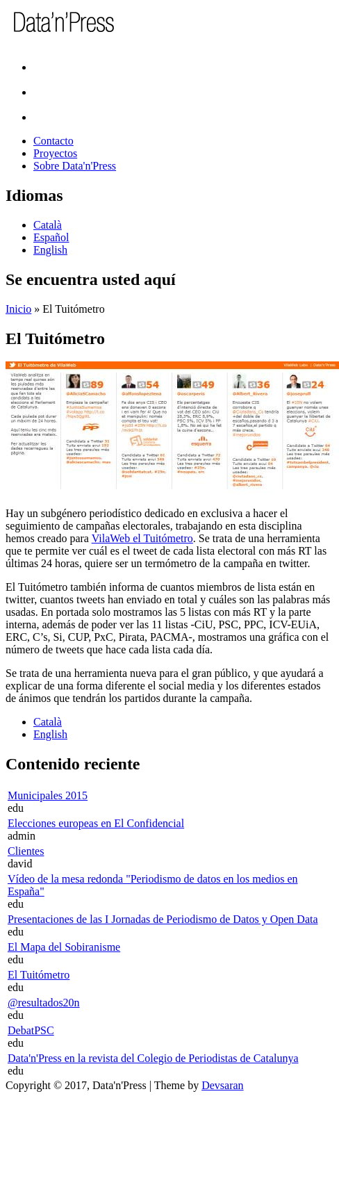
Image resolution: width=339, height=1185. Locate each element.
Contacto (53, 141)
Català (47, 225)
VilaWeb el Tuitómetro (142, 538)
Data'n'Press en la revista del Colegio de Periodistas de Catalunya (153, 1058)
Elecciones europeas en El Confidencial (96, 823)
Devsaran (222, 1085)
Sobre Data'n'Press (74, 166)
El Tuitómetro (38, 975)
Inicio (18, 309)
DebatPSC (31, 1030)
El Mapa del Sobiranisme (64, 947)
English (50, 250)
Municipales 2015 (48, 795)
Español (51, 237)
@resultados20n (44, 1002)
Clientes (26, 851)
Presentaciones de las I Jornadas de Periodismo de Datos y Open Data (163, 919)
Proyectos (55, 153)
